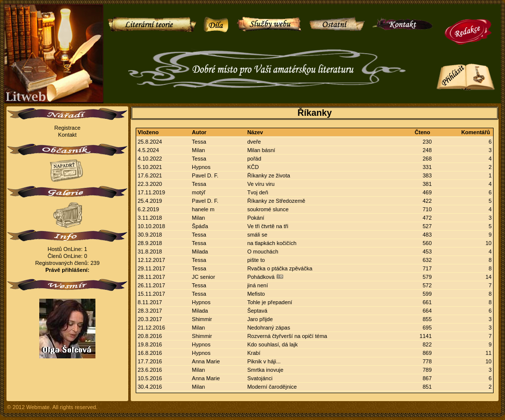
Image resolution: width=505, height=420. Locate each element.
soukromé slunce (267, 209)
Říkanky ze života (268, 175)
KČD (252, 167)
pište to (255, 260)
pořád (254, 159)
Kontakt (67, 135)
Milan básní (261, 150)
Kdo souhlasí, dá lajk (272, 344)
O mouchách (262, 251)
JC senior (203, 277)
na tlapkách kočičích (271, 243)
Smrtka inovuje (265, 370)
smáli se (257, 235)
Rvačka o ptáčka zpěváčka (279, 268)
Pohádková (260, 277)
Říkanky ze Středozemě (276, 201)
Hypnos (201, 167)
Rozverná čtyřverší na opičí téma (287, 336)
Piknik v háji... (263, 361)
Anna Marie (206, 361)
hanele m (203, 209)
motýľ (198, 192)
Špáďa (200, 226)
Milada (200, 251)
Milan (198, 150)
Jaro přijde (259, 319)
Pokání (255, 218)
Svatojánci (259, 378)
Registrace (67, 128)
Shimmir (202, 319)
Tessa (199, 142)
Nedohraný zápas (268, 328)
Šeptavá (257, 311)
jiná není (257, 285)
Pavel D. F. (205, 175)
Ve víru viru (260, 184)
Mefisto (255, 294)
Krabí (253, 353)
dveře (254, 142)
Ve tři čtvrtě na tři (267, 226)
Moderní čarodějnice (272, 387)
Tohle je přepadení (269, 302)
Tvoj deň (257, 192)
